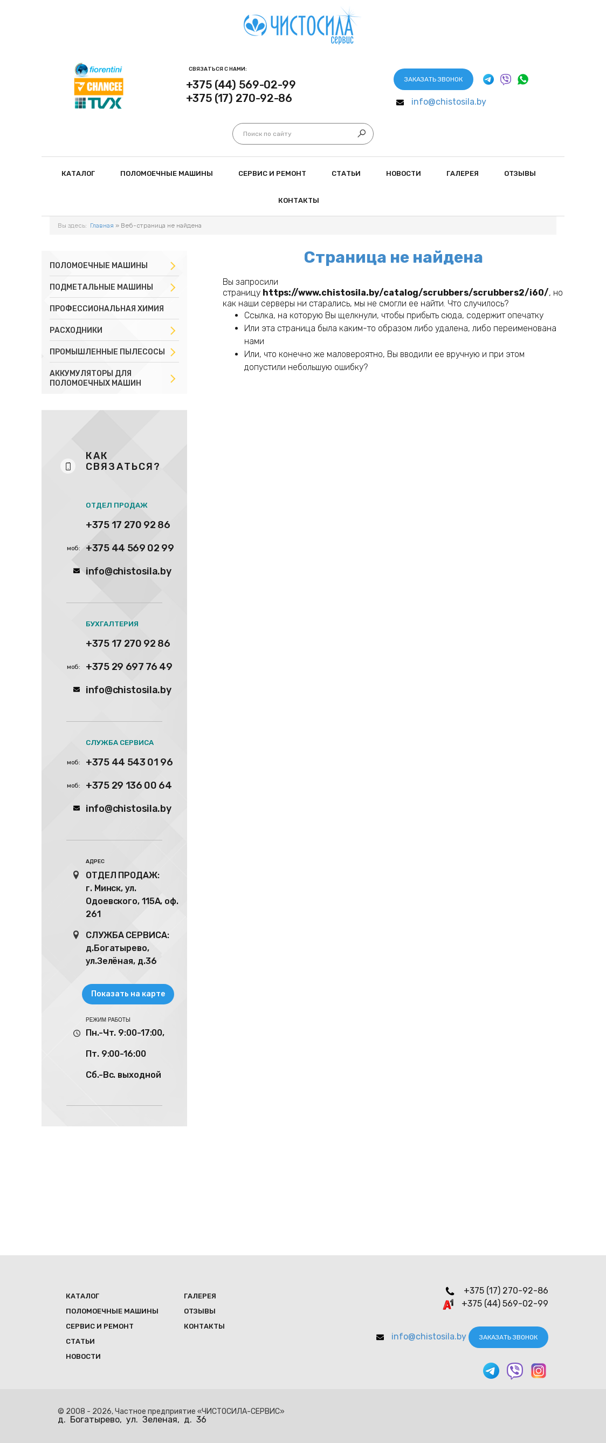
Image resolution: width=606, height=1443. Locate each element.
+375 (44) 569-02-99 (241, 84)
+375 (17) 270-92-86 (239, 98)
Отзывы (520, 173)
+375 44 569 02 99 (130, 548)
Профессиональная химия (107, 308)
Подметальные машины (101, 287)
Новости (403, 173)
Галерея (462, 173)
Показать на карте (128, 994)
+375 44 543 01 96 (129, 762)
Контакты (298, 200)
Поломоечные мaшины (166, 173)
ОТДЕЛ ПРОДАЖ (117, 505)
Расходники (76, 330)
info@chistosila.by (448, 102)
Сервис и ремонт (272, 173)
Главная (102, 225)
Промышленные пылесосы (107, 352)
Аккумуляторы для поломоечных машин (95, 378)
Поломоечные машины (99, 265)
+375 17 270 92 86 (128, 525)
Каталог (78, 173)
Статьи (346, 173)
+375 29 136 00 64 (129, 785)
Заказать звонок (433, 79)
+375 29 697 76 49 (129, 667)
